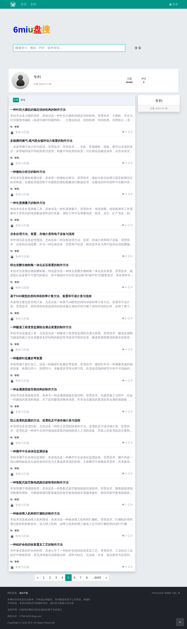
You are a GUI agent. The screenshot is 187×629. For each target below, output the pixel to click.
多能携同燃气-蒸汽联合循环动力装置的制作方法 (41, 140)
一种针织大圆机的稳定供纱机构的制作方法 (38, 109)
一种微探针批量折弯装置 (26, 358)
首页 (23, 4)
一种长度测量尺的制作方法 (27, 202)
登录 (173, 4)
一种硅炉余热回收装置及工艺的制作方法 (36, 544)
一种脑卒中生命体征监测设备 (29, 451)
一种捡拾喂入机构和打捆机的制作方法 (35, 513)
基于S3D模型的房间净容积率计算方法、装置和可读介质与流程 (51, 296)
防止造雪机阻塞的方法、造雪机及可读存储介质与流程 (45, 420)
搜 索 (138, 47)
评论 (23, 100)
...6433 (96, 577)
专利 (33, 4)
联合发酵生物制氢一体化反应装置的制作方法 (39, 265)
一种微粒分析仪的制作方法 (27, 171)
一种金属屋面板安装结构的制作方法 (33, 389)
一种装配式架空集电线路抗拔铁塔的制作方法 (39, 482)
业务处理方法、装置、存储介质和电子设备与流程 (42, 234)
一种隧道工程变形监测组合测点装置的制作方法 (40, 327)
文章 (15, 100)
